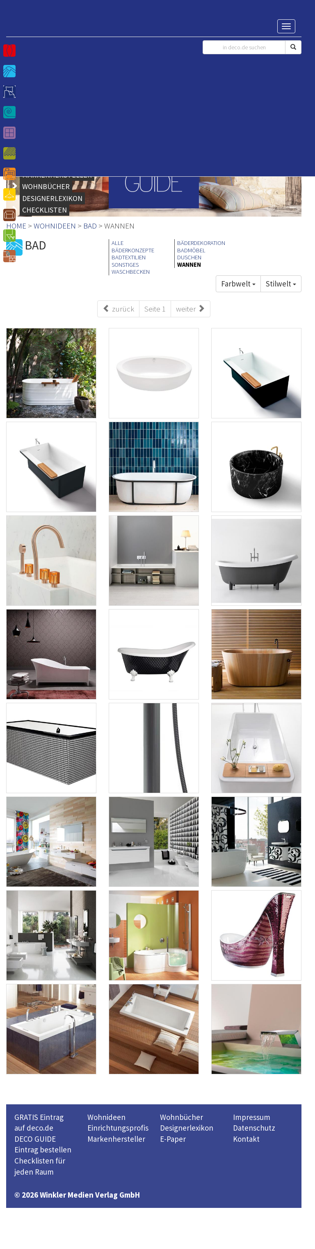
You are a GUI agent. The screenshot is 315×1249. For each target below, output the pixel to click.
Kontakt (246, 1139)
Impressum (251, 1117)
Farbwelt (238, 284)
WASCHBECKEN (131, 271)
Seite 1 (155, 309)
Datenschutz (254, 1128)
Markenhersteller (116, 1139)
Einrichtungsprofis (117, 1128)
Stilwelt (281, 284)
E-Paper (173, 1139)
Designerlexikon (186, 1128)
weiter (190, 309)
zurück (118, 309)
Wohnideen (106, 1117)
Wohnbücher (181, 1117)
